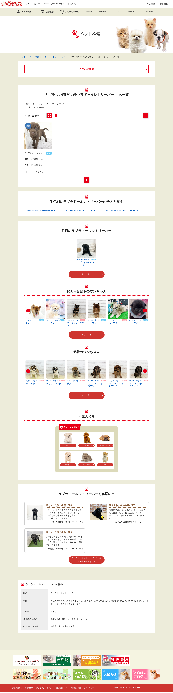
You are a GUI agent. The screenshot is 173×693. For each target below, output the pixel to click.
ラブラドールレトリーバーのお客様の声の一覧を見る (86, 561)
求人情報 (151, 4)
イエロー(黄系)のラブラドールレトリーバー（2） (82, 212)
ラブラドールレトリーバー (54, 58)
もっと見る (87, 275)
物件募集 (164, 4)
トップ (22, 58)
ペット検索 (34, 58)
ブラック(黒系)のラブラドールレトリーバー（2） (42, 212)
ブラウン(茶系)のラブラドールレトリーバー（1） (122, 212)
